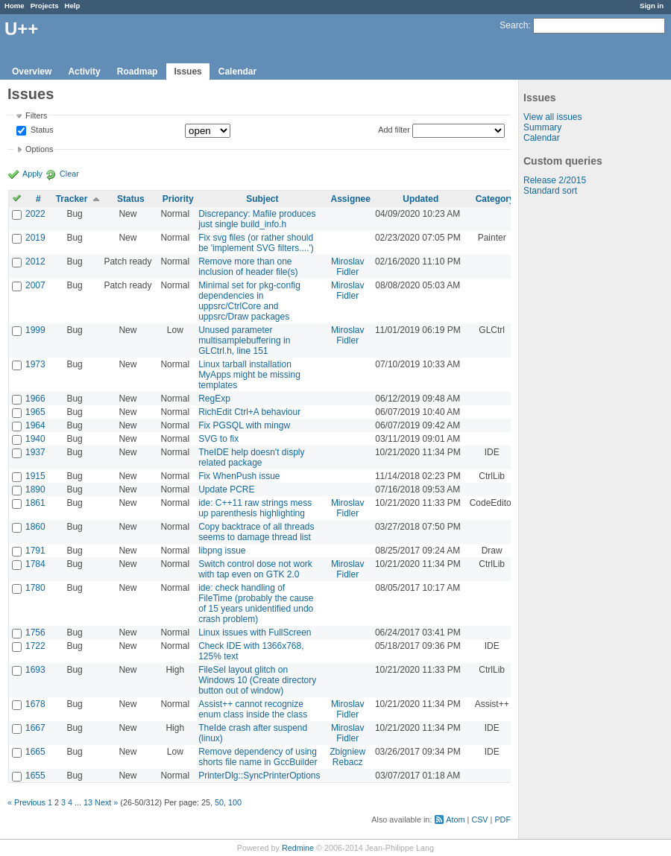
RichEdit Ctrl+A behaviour (249, 412)
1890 (35, 489)
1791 (35, 550)
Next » (106, 802)
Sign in (652, 5)
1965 (35, 412)
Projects (45, 5)
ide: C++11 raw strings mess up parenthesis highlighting (255, 508)
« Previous (26, 802)
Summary (542, 127)
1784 (35, 564)
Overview (31, 71)
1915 (35, 476)
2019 (35, 237)
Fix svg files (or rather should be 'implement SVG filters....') (256, 242)
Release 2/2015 (554, 180)
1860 (35, 526)
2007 (35, 285)
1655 (35, 775)
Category (495, 199)
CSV (479, 819)
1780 (35, 588)
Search (514, 25)
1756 (35, 632)
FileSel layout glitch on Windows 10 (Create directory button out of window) (257, 680)
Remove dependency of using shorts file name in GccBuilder (257, 756)
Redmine (298, 847)
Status (41, 130)
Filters (36, 115)
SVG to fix (218, 439)
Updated (420, 199)
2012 (35, 261)
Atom (455, 819)
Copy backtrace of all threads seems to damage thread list (256, 531)
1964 (35, 425)
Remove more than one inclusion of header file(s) (247, 266)
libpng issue (221, 550)
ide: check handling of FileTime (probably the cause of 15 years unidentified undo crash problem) (255, 603)
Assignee (351, 199)
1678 (35, 704)
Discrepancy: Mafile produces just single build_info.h (256, 219)
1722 (35, 646)
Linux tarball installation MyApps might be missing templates (249, 374)
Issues (187, 71)
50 (219, 802)
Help (73, 5)
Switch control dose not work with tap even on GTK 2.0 (255, 569)
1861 (35, 503)
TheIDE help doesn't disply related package (251, 457)
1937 (35, 452)
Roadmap (137, 71)
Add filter (394, 129)
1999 (35, 330)
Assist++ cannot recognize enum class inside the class (252, 709)
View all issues (552, 117)
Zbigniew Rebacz (347, 756)
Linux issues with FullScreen (254, 632)
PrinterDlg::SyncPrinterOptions (259, 775)
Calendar (237, 71)
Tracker (72, 199)
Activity (84, 71)
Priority (178, 199)
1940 (35, 439)
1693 (35, 670)
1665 (35, 751)
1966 (35, 398)
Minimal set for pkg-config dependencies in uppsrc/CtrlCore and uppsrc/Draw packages (249, 301)
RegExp (214, 398)
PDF (502, 819)
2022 (35, 214)
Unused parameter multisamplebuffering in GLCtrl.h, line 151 (244, 340)
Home (14, 5)
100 (235, 802)
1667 (35, 728)
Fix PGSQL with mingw (244, 425)
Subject (262, 199)
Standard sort (550, 191)
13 (88, 802)
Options (39, 149)
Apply (32, 173)
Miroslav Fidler (348, 266)
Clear (69, 173)
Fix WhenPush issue (239, 476)
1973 (35, 364)
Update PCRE (226, 489)
